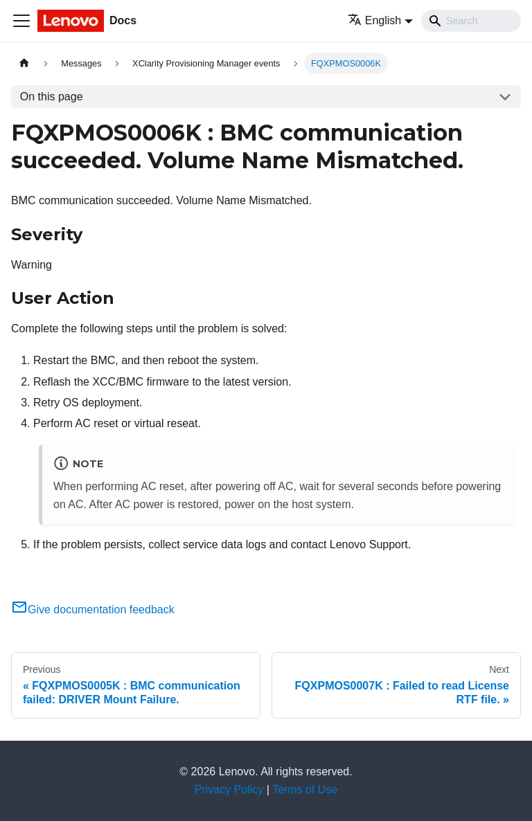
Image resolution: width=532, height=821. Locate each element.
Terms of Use (304, 789)
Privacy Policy (229, 789)
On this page (51, 96)
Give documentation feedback (93, 609)
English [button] (374, 20)
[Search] (471, 21)
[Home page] (24, 63)
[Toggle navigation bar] (21, 20)
